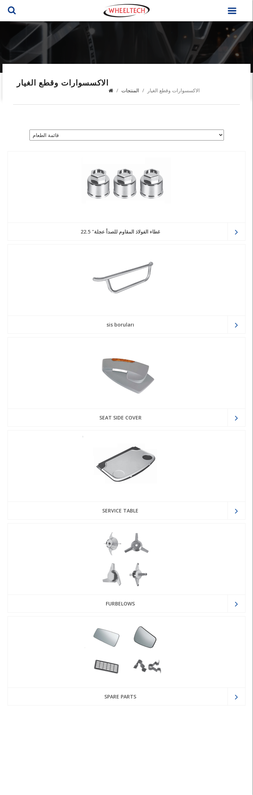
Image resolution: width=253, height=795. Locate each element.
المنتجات (130, 90)
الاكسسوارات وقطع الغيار (173, 90)
